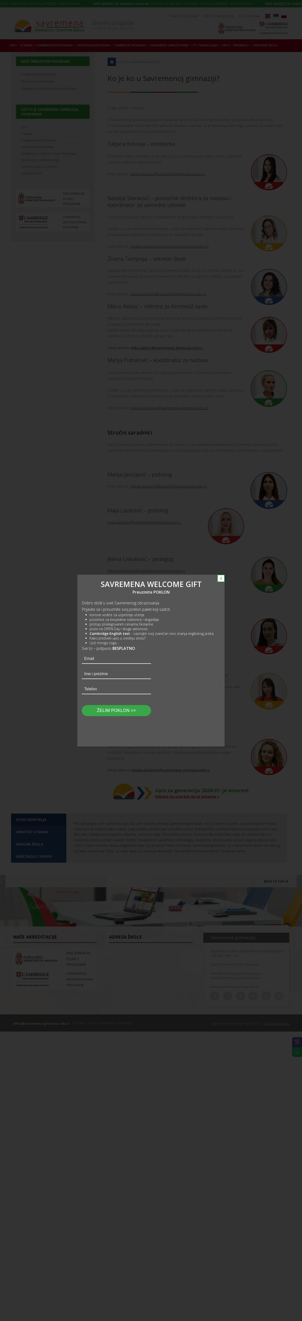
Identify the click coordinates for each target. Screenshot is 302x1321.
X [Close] (221, 578)
